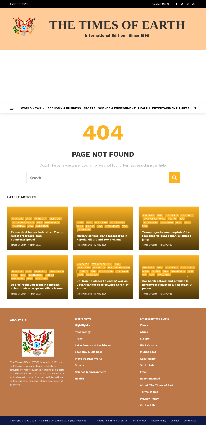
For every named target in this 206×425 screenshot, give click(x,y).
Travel (79, 338)
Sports (89, 108)
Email (28, 219)
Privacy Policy (149, 398)
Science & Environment (117, 108)
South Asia (147, 365)
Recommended (52, 222)
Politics (90, 226)
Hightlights (40, 219)
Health (144, 108)
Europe (145, 338)
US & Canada (18, 226)
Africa (80, 222)
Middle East (55, 219)
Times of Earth (18, 244)
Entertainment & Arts (170, 108)
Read (39, 222)
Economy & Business (64, 108)
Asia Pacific (17, 219)
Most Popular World (23, 222)
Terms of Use (149, 392)
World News (31, 108)
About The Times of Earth (157, 385)
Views (30, 226)
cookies (175, 420)
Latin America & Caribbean (93, 345)
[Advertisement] (103, 77)
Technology (82, 332)
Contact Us (147, 405)
